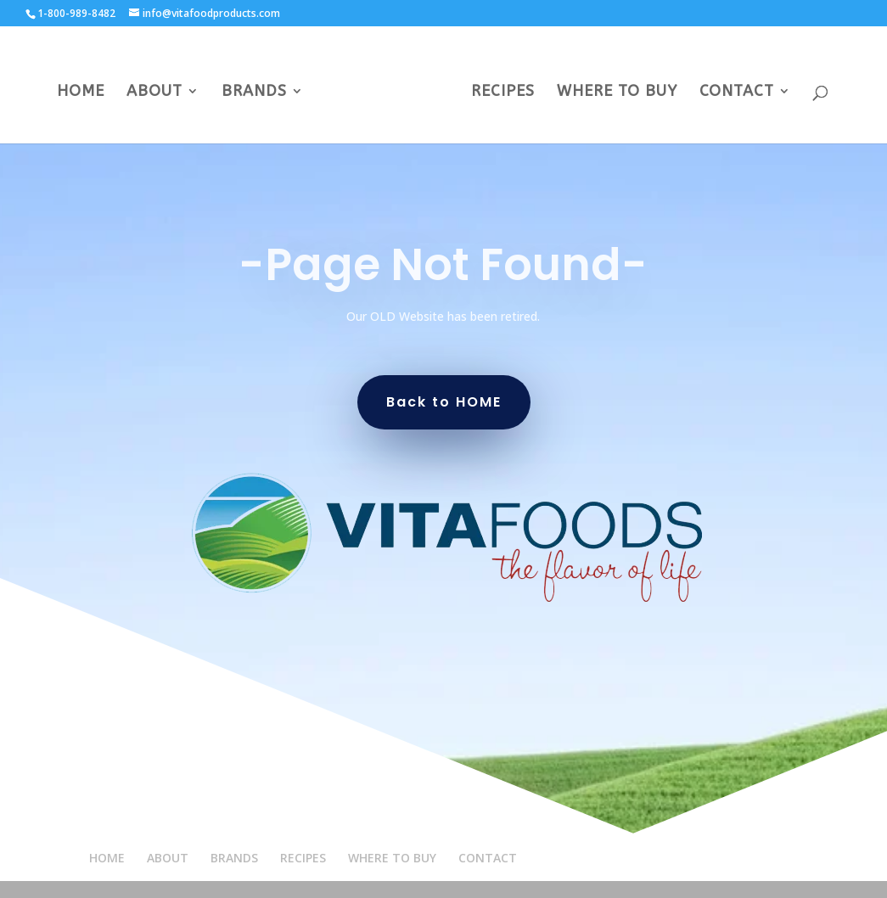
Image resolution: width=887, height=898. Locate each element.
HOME (80, 92)
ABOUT (154, 92)
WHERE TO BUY (617, 92)
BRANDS (254, 92)
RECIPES (503, 92)
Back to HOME (444, 402)
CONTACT (736, 92)
